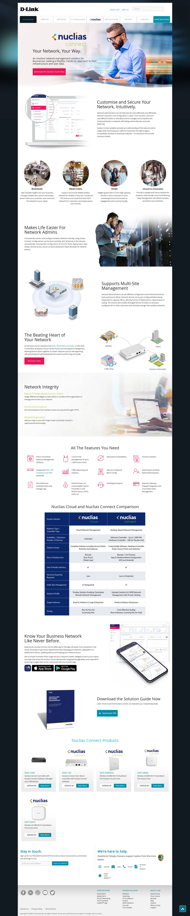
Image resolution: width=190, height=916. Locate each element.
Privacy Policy (37, 909)
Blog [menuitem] (152, 901)
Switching (61, 19)
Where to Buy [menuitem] (155, 905)
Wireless (45, 19)
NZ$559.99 (144, 786)
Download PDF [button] (107, 713)
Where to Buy (115, 10)
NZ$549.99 (31, 786)
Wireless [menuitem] (126, 894)
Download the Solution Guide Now (49, 71)
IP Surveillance (78, 19)
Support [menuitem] (153, 907)
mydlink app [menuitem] (102, 903)
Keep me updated (60, 863)
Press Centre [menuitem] (155, 896)
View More (44, 786)
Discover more (34, 361)
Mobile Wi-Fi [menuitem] (101, 896)
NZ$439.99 (69, 786)
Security (128, 19)
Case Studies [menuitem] (127, 907)
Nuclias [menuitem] (125, 901)
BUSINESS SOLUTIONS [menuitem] (130, 890)
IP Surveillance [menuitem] (128, 898)
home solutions (161, 19)
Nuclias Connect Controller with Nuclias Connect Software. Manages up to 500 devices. (39, 778)
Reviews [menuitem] (153, 898)
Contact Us (24, 909)
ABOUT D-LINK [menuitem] (155, 890)
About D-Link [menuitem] (155, 894)
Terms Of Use (50, 909)
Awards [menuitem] (153, 903)
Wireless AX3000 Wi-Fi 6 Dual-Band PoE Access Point (150, 777)
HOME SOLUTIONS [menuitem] (103, 890)
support (145, 19)
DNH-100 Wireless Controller (63, 346)
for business (28, 19)
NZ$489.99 (31, 835)
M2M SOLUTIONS (111, 19)
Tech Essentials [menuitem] (102, 901)
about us (125, 10)
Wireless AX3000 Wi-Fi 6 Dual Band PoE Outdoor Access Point (113, 777)
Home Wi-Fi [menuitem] (101, 894)
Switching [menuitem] (126, 896)
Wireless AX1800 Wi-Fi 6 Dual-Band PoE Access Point (38, 826)
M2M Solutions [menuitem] (128, 903)
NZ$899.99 (106, 786)
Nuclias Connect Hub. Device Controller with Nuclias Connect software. (74, 778)
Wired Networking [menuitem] (103, 898)
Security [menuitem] (126, 905)
